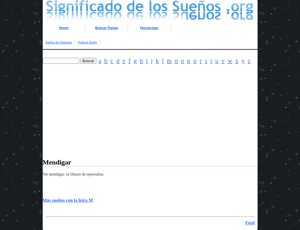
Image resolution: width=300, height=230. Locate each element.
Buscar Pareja (106, 28)
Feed (250, 222)
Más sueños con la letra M (68, 200)
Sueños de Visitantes (59, 42)
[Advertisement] (150, 119)
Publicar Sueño (87, 42)
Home (63, 28)
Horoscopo (149, 28)
